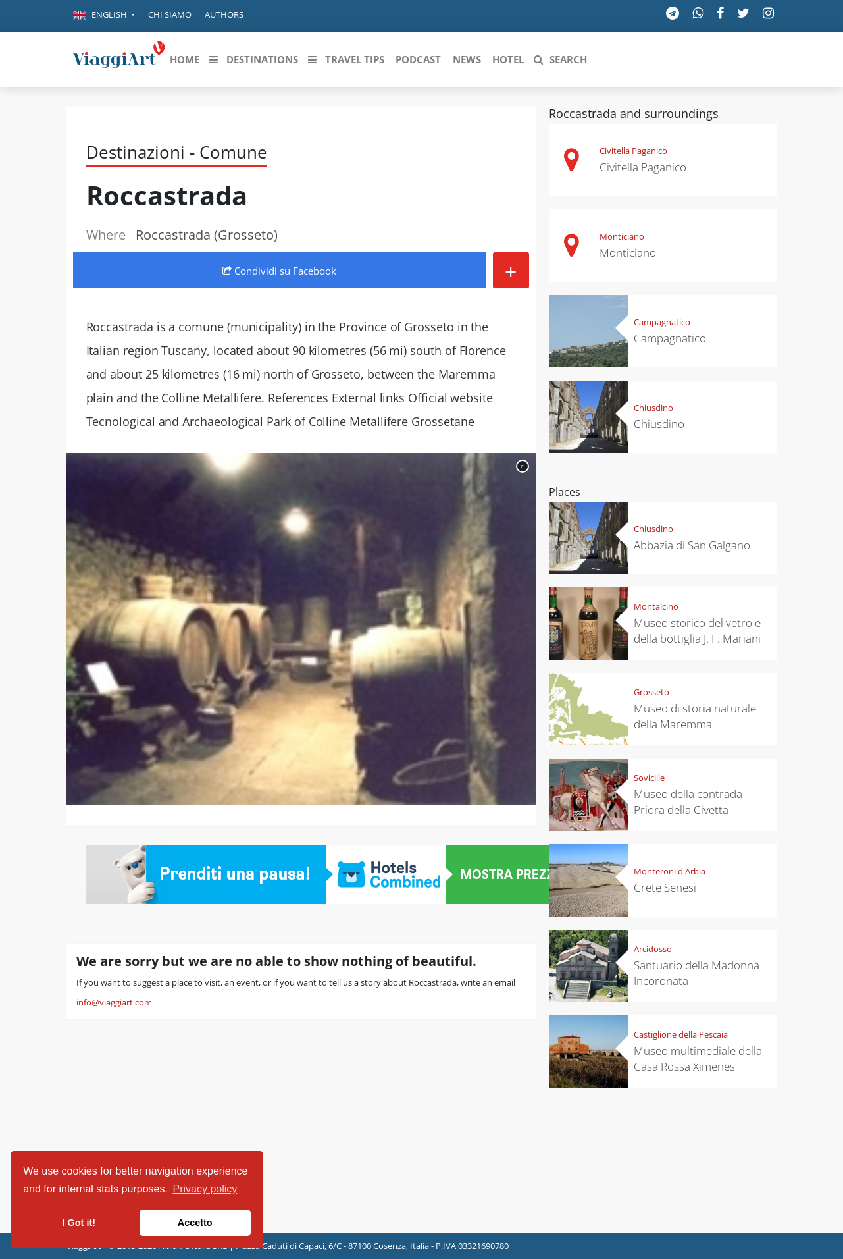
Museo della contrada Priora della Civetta (688, 801)
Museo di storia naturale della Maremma (695, 716)
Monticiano (622, 236)
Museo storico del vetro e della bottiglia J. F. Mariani (697, 630)
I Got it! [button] (79, 1223)
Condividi (279, 270)
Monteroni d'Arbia (669, 871)
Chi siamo (170, 14)
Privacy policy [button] (205, 1188)
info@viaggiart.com (114, 1002)
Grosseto (651, 692)
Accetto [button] (195, 1223)
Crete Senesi (665, 887)
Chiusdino (653, 408)
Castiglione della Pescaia (681, 1034)
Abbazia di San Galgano (692, 544)
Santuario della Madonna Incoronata (696, 972)
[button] (103, 16)
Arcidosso (653, 949)
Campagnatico (662, 322)
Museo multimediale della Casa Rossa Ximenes (698, 1058)
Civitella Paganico (633, 151)
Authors (224, 14)
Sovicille (649, 778)
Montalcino (656, 606)
